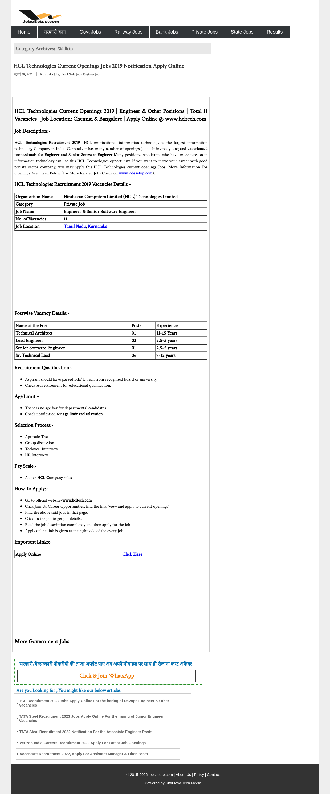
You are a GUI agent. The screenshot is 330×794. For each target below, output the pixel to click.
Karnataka (97, 226)
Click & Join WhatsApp (106, 676)
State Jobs (242, 32)
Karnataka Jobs (49, 74)
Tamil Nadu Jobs (71, 74)
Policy (199, 774)
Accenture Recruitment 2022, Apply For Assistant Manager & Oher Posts (83, 754)
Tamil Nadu (75, 226)
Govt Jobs (90, 32)
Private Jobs (204, 32)
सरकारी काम (55, 32)
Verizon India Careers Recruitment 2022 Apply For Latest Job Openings (82, 743)
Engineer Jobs (91, 74)
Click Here (132, 554)
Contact (213, 774)
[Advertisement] (110, 268)
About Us (183, 774)
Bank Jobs (167, 32)
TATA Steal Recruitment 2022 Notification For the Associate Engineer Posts (85, 732)
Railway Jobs (128, 32)
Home (24, 32)
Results (275, 32)
